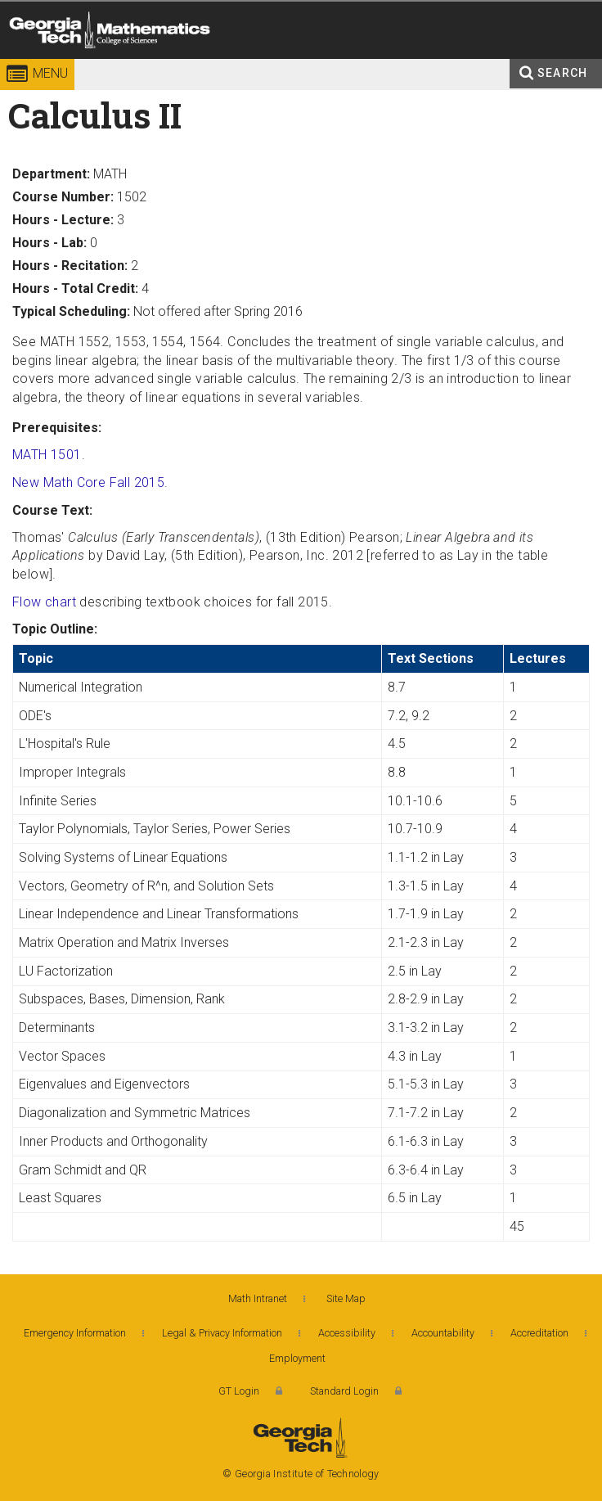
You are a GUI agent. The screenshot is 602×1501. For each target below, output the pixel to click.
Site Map (346, 1298)
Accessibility (346, 1333)
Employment (297, 1358)
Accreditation (539, 1333)
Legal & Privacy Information (222, 1333)
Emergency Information (75, 1333)
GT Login (238, 1391)
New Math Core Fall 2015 (88, 482)
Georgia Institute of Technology (45, 61)
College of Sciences (244, 61)
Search (562, 72)
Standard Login (344, 1391)
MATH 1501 (47, 454)
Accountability (442, 1333)
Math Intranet (257, 1298)
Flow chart (44, 602)
